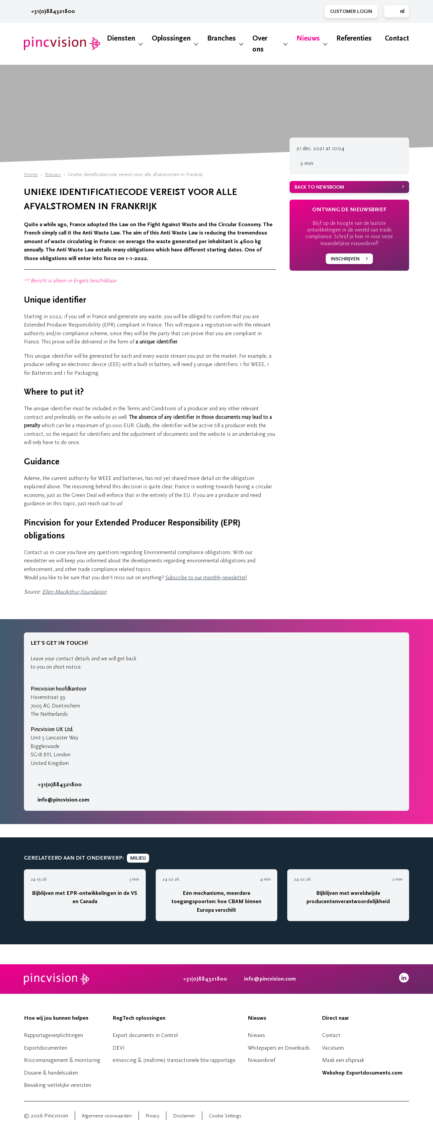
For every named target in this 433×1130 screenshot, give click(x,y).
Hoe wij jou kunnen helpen (56, 1018)
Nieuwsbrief (261, 1060)
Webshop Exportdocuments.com (362, 1073)
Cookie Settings (225, 1116)
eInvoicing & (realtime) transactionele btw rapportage (174, 1060)
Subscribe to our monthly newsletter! (206, 577)
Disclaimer (184, 1116)
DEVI (119, 1048)
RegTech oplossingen (139, 1018)
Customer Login (351, 11)
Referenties (354, 38)
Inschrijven (345, 259)
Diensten (121, 38)
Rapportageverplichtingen (53, 1035)
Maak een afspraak (343, 1060)
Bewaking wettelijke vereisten (57, 1085)
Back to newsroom (319, 187)
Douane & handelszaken (51, 1073)
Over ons (259, 43)
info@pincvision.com (63, 800)
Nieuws (308, 38)
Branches (221, 38)
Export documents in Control (145, 1035)
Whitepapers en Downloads (279, 1048)
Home (31, 174)
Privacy (152, 1116)
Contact (397, 38)
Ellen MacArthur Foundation (74, 592)
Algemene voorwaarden (107, 1116)
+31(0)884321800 (49, 11)
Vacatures (333, 1048)
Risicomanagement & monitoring (62, 1060)
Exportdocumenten (45, 1048)
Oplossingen (171, 38)
